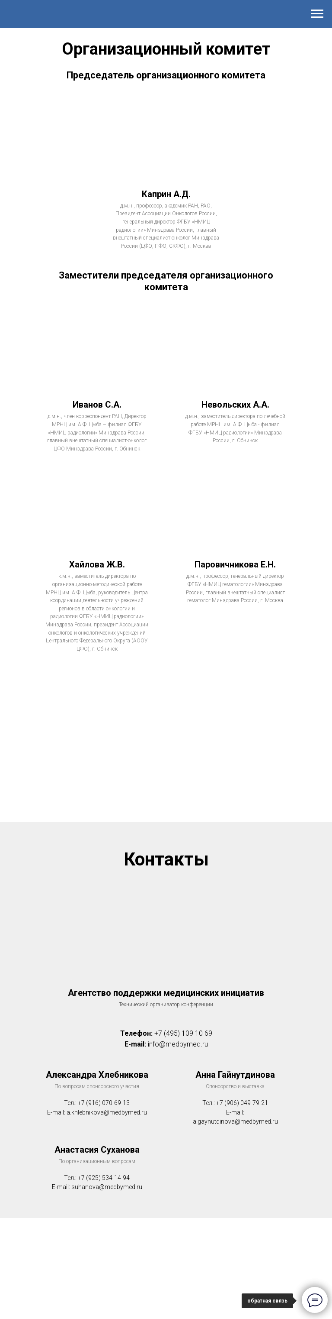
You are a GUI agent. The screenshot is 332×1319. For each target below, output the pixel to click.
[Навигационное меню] (317, 14)
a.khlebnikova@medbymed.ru (107, 1112)
